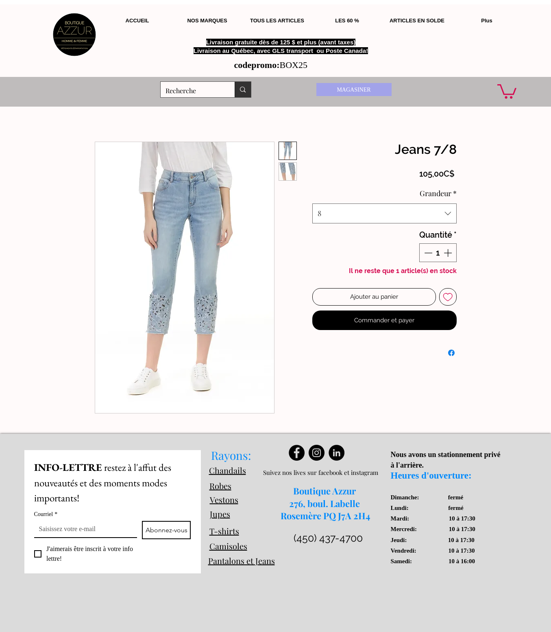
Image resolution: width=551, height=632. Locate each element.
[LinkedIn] (336, 453)
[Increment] (448, 253)
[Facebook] (297, 453)
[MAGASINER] (354, 89)
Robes (220, 485)
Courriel (46, 514)
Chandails (227, 470)
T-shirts (224, 530)
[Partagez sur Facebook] (451, 353)
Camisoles (228, 545)
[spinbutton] (438, 253)
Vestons (224, 499)
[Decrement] (427, 253)
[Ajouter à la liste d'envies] (448, 297)
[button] (506, 90)
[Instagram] (317, 453)
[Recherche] (192, 91)
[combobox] (384, 213)
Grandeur (438, 193)
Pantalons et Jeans (241, 560)
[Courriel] (83, 529)
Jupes (220, 513)
